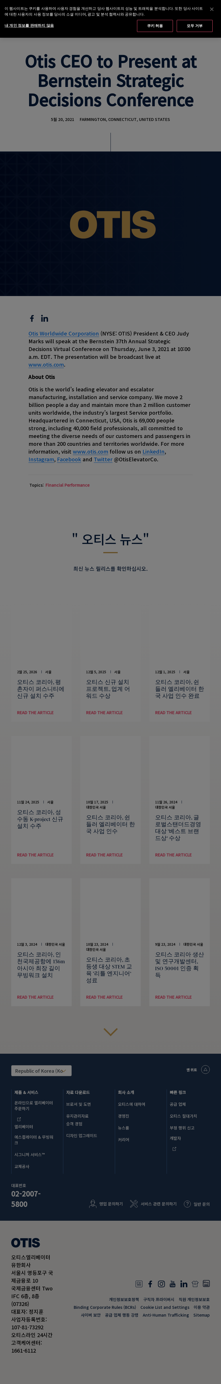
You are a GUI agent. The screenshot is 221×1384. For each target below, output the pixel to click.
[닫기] (211, 8)
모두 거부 (195, 24)
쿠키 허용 (155, 24)
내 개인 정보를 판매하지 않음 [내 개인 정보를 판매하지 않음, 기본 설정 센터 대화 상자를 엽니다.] (29, 24)
